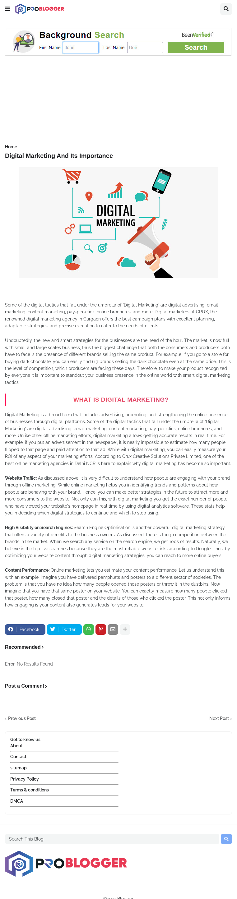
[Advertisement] (118, 101)
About (16, 745)
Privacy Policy (24, 779)
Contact (18, 756)
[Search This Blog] (112, 839)
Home (11, 147)
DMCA (16, 801)
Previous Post (22, 718)
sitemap (18, 767)
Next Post (219, 718)
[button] (7, 9)
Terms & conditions (29, 789)
